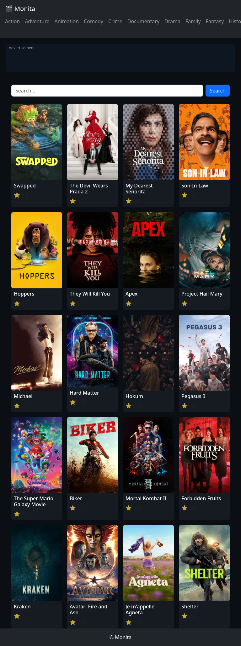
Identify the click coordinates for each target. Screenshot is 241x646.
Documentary (143, 21)
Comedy (93, 21)
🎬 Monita (20, 8)
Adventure (37, 21)
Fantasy (215, 21)
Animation (66, 21)
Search (218, 90)
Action (12, 21)
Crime (115, 21)
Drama (172, 21)
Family (193, 21)
